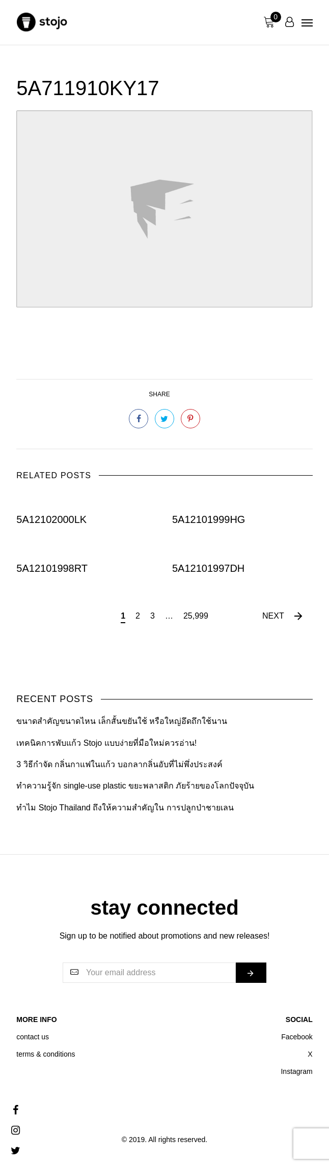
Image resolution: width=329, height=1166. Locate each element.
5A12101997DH (208, 567)
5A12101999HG (208, 519)
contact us (32, 1037)
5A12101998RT (52, 567)
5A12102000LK (51, 519)
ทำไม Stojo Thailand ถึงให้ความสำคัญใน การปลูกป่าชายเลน (124, 807)
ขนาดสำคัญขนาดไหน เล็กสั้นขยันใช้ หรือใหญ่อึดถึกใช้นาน (121, 721)
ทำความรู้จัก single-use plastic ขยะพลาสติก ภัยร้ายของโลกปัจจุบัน (135, 785)
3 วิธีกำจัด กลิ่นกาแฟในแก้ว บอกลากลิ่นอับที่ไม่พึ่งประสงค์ (119, 764)
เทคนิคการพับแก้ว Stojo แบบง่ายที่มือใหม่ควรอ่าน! (106, 743)
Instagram (296, 1071)
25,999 (195, 615)
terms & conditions (45, 1054)
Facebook (296, 1037)
